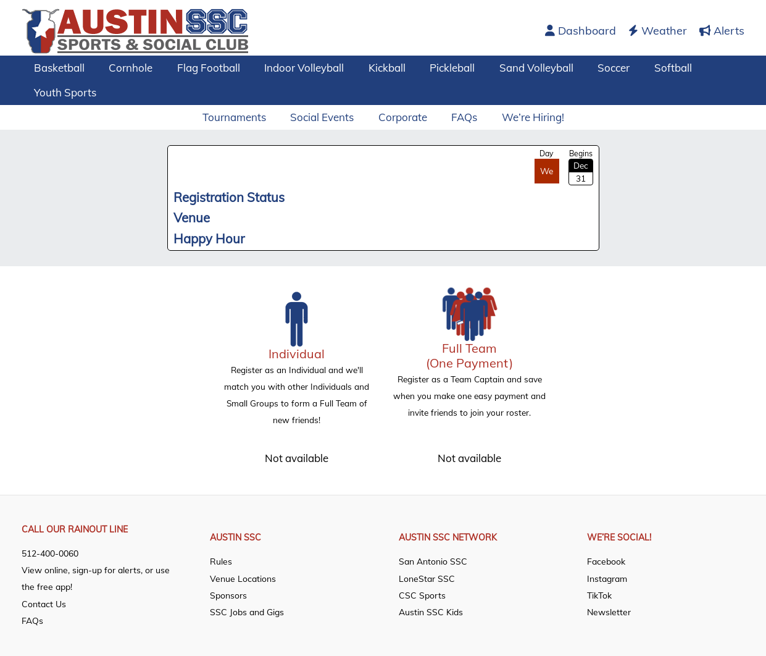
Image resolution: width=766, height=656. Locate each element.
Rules (221, 560)
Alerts (721, 30)
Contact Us (44, 602)
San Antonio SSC (433, 560)
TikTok (599, 594)
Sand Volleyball (514, 67)
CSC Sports (422, 594)
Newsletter (609, 611)
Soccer (588, 67)
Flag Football (200, 67)
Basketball (57, 67)
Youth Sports (63, 92)
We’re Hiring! (526, 117)
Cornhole (126, 67)
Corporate (402, 117)
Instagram (607, 577)
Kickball (371, 67)
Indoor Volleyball (292, 67)
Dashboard (580, 30)
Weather (657, 30)
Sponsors (228, 594)
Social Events (325, 117)
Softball (644, 67)
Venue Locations (243, 577)
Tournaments (241, 117)
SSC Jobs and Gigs (247, 611)
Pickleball (433, 67)
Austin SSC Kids (431, 611)
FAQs (461, 117)
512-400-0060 (50, 552)
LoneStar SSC (427, 577)
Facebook (606, 560)
